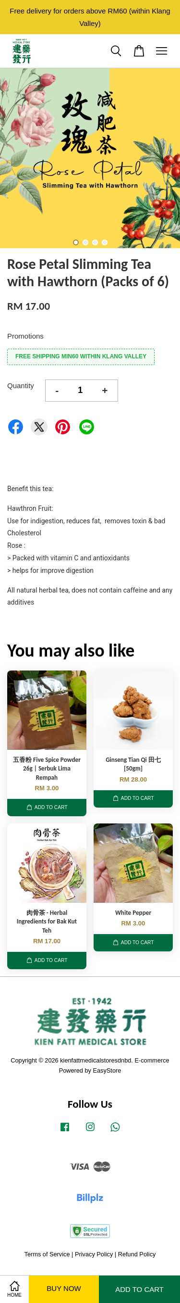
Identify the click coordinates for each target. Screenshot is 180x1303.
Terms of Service (47, 1254)
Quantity (20, 385)
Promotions (25, 336)
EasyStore (107, 1070)
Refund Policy (137, 1254)
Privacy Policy (94, 1254)
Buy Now (64, 1288)
